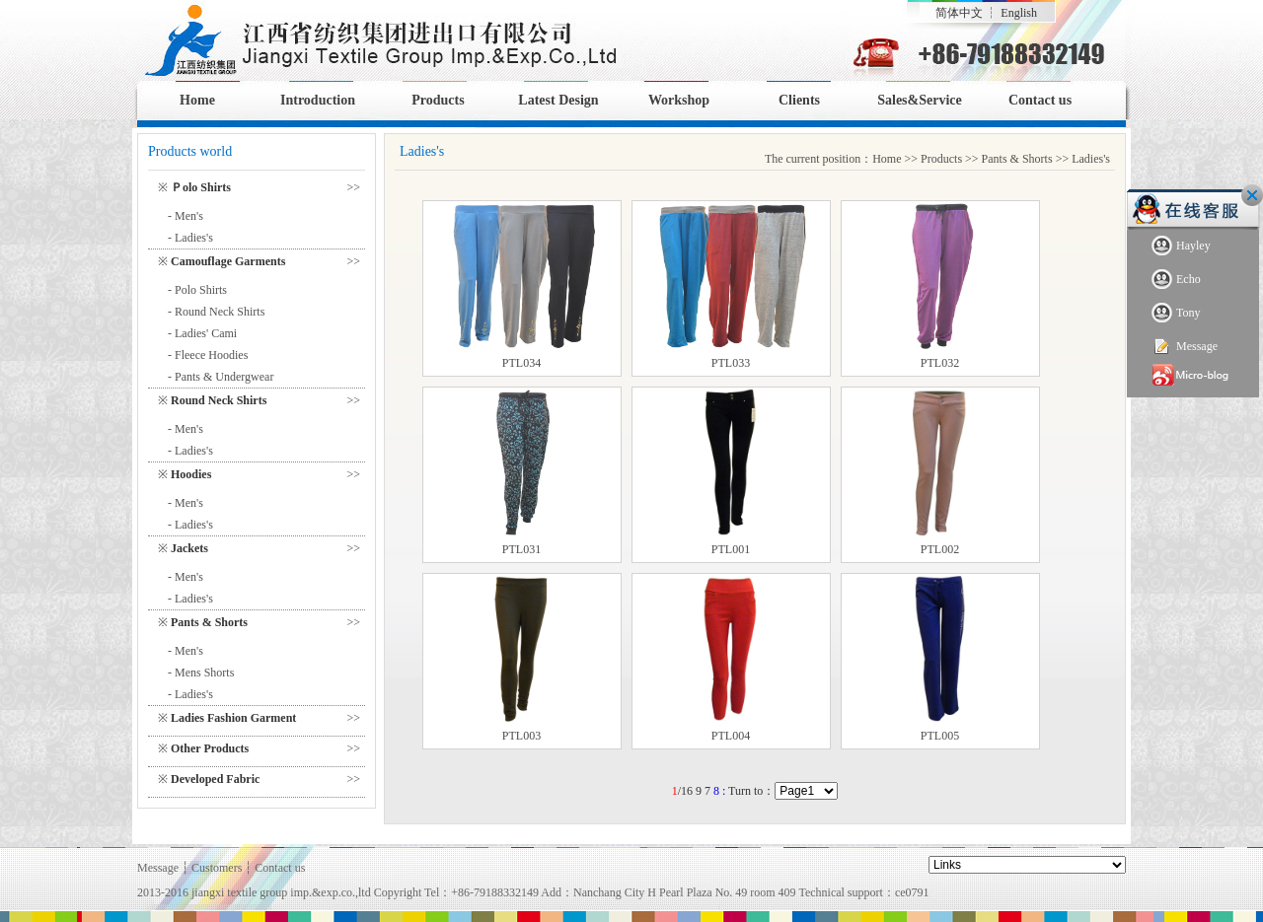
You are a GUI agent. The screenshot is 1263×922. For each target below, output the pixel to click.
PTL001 (730, 549)
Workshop (678, 100)
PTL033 (730, 363)
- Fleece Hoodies (208, 355)
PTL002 (940, 549)
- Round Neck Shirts (216, 312)
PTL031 (521, 549)
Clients (799, 100)
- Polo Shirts (197, 290)
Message (1185, 346)
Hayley (1181, 246)
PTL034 (521, 363)
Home (197, 100)
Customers (216, 868)
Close (1252, 195)
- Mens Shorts (201, 672)
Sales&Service (919, 100)
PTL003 (521, 736)
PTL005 (940, 736)
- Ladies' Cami (202, 333)
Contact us (1040, 100)
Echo (1176, 279)
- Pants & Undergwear (220, 377)
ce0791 (912, 892)
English (1019, 13)
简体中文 (959, 13)
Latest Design (558, 100)
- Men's (185, 216)
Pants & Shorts (1017, 159)
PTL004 (730, 736)
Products (437, 100)
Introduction (317, 100)
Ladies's (1091, 159)
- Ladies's (190, 238)
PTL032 (940, 363)
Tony (1176, 313)
